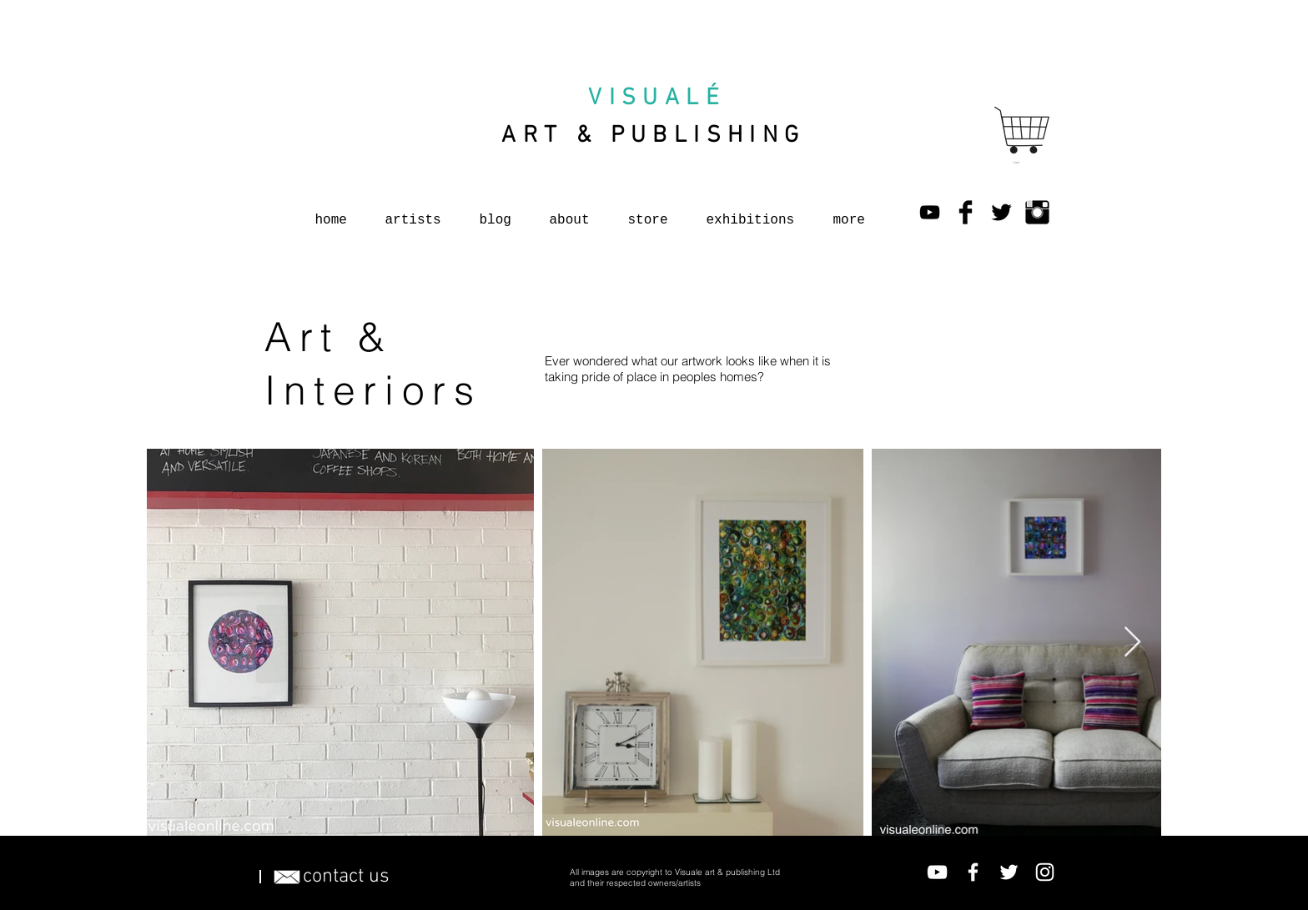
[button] (1018, 162)
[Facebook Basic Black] (965, 212)
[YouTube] (930, 212)
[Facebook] (973, 872)
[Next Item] (1132, 642)
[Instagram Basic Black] (1037, 212)
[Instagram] (1045, 872)
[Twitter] (1009, 872)
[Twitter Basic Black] (1001, 212)
